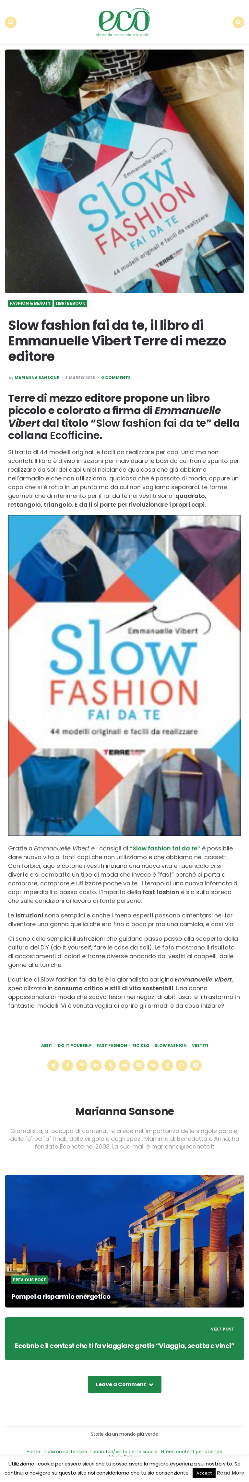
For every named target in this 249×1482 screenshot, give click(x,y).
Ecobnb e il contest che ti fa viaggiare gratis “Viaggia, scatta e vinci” (126, 1343)
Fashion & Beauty (30, 296)
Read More (230, 1472)
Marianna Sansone (37, 371)
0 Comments (116, 371)
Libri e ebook (70, 296)
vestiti (200, 1039)
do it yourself (74, 1039)
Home (33, 1454)
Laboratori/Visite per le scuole (124, 1454)
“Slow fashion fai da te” (165, 841)
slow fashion (171, 1039)
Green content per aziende (191, 1454)
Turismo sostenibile (65, 1454)
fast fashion (112, 1039)
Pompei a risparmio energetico (64, 1289)
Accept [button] (204, 1473)
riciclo (140, 1039)
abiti (47, 1039)
